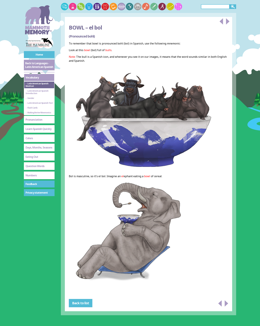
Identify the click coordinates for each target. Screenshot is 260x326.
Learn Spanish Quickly (38, 129)
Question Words (35, 166)
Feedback (31, 184)
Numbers (31, 175)
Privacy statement (37, 192)
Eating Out (32, 157)
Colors (29, 138)
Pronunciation (34, 119)
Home (39, 54)
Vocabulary (32, 77)
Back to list (80, 303)
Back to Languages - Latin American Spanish (39, 65)
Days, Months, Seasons (39, 147)
